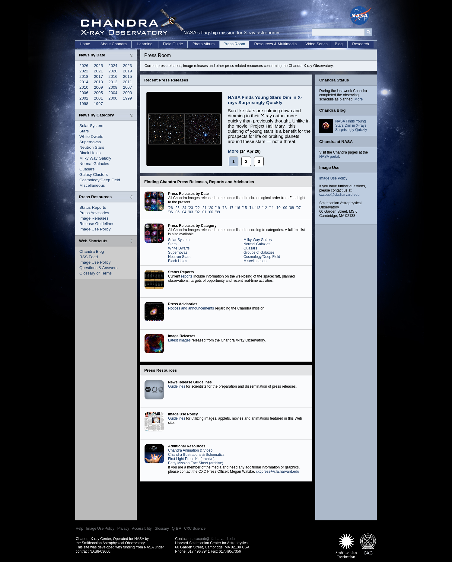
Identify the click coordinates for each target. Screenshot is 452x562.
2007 (127, 87)
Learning (145, 44)
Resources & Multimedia (275, 44)
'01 (204, 212)
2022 (83, 71)
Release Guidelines (96, 223)
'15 (244, 208)
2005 (98, 92)
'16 (237, 208)
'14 (251, 208)
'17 (231, 208)
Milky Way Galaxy (95, 158)
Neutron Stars (91, 147)
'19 (217, 208)
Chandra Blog (91, 251)
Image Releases (93, 218)
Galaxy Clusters (93, 174)
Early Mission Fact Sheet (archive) (195, 463)
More (233, 151)
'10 (278, 208)
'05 (177, 212)
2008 (112, 87)
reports (186, 276)
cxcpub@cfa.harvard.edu (339, 194)
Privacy (123, 528)
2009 (98, 87)
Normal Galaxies (94, 163)
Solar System (91, 125)
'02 (197, 212)
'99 (217, 212)
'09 (284, 208)
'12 (264, 208)
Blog (338, 44)
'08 (291, 208)
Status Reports (92, 207)
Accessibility (141, 528)
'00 (210, 212)
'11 (271, 208)
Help (79, 528)
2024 (112, 65)
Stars (84, 131)
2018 (83, 76)
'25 (177, 208)
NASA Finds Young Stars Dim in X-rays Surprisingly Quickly (265, 100)
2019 (127, 71)
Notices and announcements (191, 308)
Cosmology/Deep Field (99, 180)
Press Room (234, 44)
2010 (83, 87)
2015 (127, 76)
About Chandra (113, 44)
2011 (127, 82)
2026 (83, 65)
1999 (127, 98)
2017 (98, 76)
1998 (83, 103)
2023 (127, 65)
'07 (298, 208)
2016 (112, 76)
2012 (112, 82)
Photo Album (204, 44)
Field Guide (173, 44)
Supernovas (90, 142)
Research (360, 44)
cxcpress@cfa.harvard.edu (277, 471)
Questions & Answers (98, 267)
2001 (98, 98)
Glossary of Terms (95, 273)
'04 (184, 212)
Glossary (161, 528)
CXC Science (194, 528)
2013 (98, 82)
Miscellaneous (92, 185)
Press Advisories (94, 213)
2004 (112, 92)
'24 (184, 208)
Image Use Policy (95, 229)
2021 (98, 71)
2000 (112, 98)
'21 (204, 208)
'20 (210, 208)
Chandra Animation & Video (190, 450)
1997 (98, 103)
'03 (190, 212)
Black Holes (89, 153)
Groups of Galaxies (259, 252)
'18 (224, 208)
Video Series (316, 44)
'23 (190, 208)
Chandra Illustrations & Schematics (196, 454)
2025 (98, 65)
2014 (83, 82)
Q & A (176, 528)
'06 (170, 212)
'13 (258, 208)
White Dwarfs (91, 136)
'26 (170, 208)
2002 (83, 98)
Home (85, 44)
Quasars (86, 169)
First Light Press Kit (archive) (191, 459)
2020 (112, 71)
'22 (197, 208)
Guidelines (176, 386)
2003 (127, 92)
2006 (83, 92)
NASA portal (329, 156)
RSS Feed (88, 257)
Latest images (179, 340)
